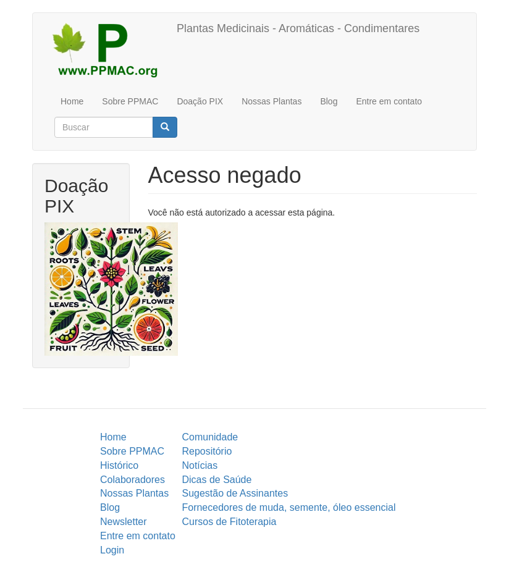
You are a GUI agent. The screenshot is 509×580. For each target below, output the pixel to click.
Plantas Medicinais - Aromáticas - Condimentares (298, 28)
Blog (328, 101)
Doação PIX (200, 101)
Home (72, 101)
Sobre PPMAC (130, 101)
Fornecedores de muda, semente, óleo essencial (288, 507)
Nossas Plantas (271, 101)
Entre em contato (389, 101)
